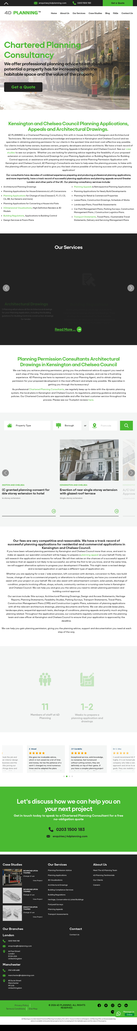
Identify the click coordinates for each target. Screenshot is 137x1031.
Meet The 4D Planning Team (105, 870)
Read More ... (68, 329)
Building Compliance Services (60, 890)
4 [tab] (72, 775)
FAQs (115, 13)
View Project (37, 881)
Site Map (33, 1009)
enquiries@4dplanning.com (52, 3)
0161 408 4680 (14, 970)
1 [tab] (64, 775)
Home (54, 13)
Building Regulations (13, 216)
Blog (107, 13)
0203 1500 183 (84, 3)
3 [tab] (69, 775)
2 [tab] (67, 775)
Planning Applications (14, 195)
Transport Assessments (58, 914)
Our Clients (98, 880)
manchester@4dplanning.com (21, 975)
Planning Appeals (83, 187)
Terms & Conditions (15, 1009)
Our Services (79, 13)
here (91, 400)
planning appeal (89, 555)
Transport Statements (85, 217)
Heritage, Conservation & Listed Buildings (66, 900)
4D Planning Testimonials (104, 875)
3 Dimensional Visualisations (17, 208)
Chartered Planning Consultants (46, 389)
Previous (6, 288)
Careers (96, 885)
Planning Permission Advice (60, 870)
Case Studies (95, 13)
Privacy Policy (22, 1005)
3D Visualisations (55, 880)
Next (130, 288)
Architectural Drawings (58, 885)
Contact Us (127, 13)
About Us (64, 13)
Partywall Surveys (55, 904)
